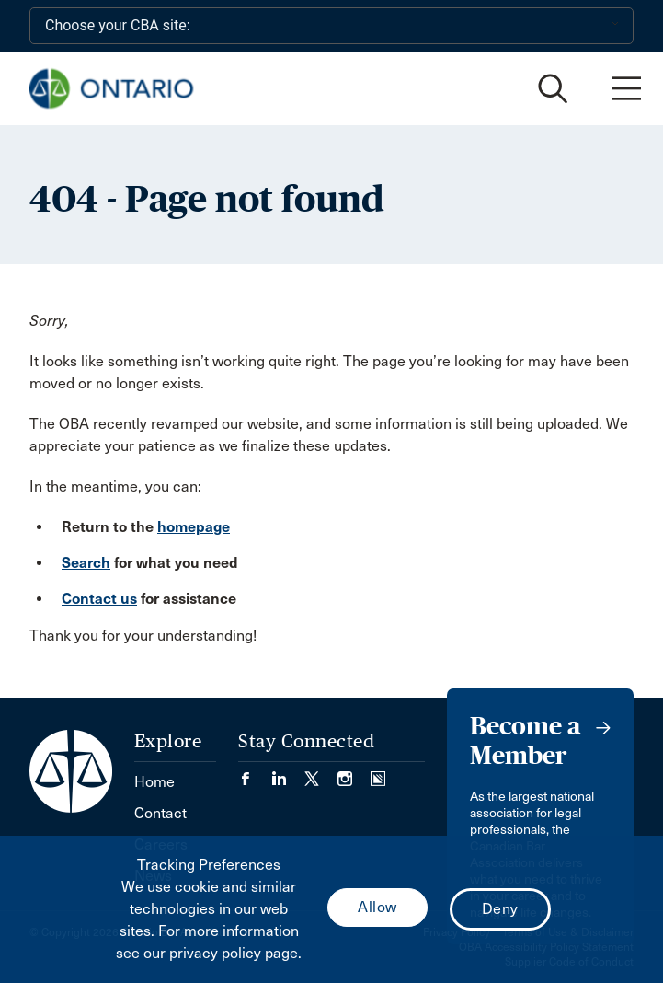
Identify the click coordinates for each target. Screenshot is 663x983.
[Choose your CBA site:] (331, 25)
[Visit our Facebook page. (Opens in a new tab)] (254, 772)
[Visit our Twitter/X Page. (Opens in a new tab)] (320, 772)
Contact (160, 813)
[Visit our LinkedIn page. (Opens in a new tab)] (287, 772)
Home (154, 782)
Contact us (99, 598)
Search (86, 563)
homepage (193, 527)
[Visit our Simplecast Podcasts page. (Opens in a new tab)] (378, 772)
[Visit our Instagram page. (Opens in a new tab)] (354, 772)
